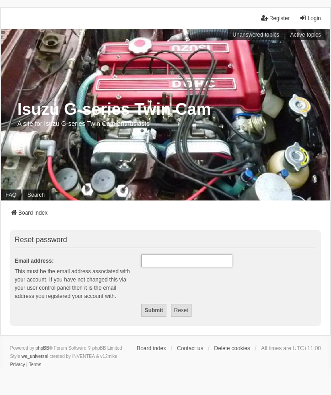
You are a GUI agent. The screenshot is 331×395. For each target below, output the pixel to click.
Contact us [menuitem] (190, 348)
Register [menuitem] (275, 18)
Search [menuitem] (36, 195)
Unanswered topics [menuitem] (256, 35)
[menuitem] (17, 365)
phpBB (42, 348)
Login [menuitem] (310, 18)
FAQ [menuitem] (10, 195)
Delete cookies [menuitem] (232, 348)
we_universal (34, 356)
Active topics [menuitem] (305, 35)
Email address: (34, 261)
